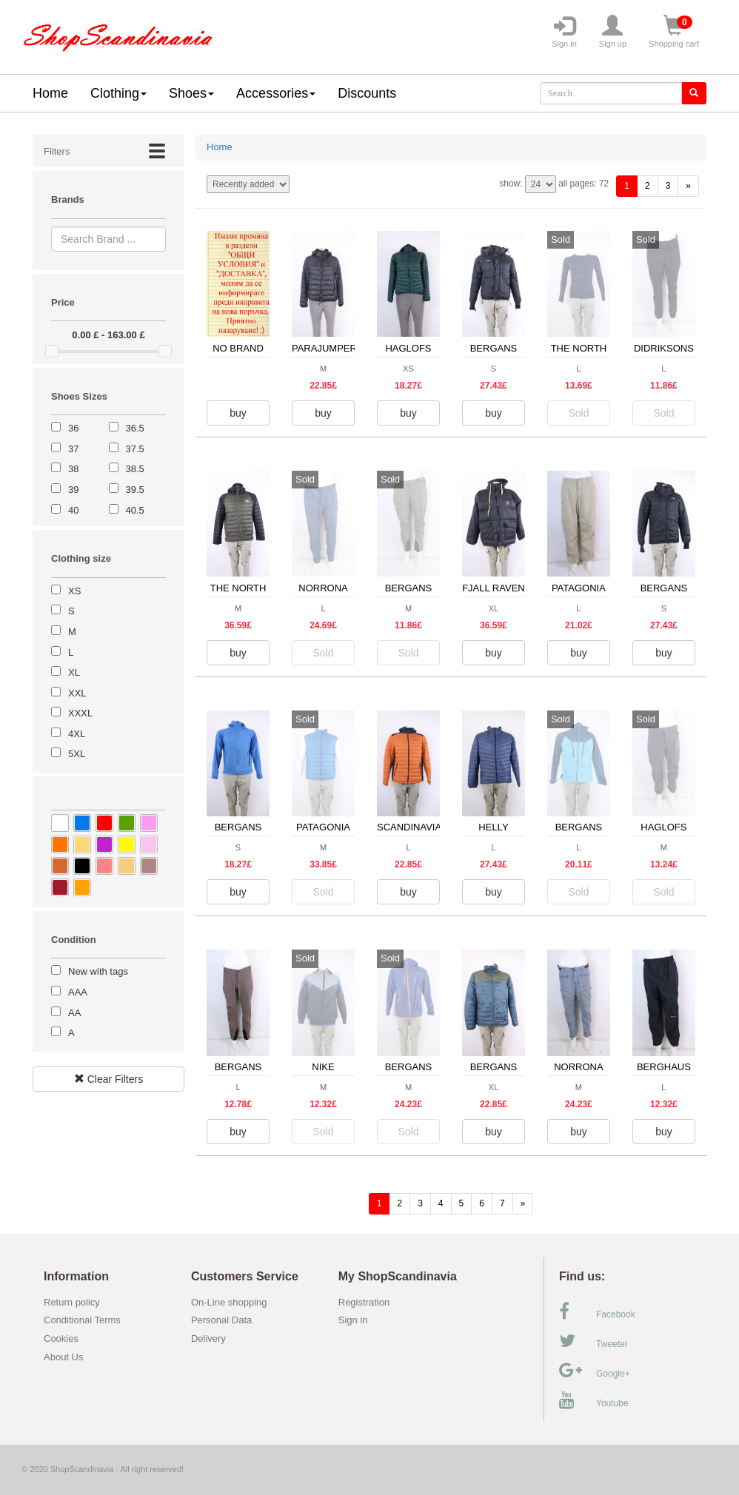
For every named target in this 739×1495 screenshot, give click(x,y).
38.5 (135, 468)
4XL (76, 733)
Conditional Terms (82, 1320)
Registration (363, 1302)
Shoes (191, 93)
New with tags (98, 971)
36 (73, 428)
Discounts (367, 93)
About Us (63, 1357)
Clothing (118, 93)
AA (74, 1012)
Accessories (275, 93)
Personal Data (221, 1320)
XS (74, 591)
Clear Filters (108, 1079)
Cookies (61, 1338)
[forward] (688, 186)
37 (73, 448)
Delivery (208, 1338)
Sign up (612, 32)
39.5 (135, 489)
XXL (77, 693)
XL (74, 672)
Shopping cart (674, 32)
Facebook (597, 1311)
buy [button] (238, 413)
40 (73, 510)
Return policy (72, 1302)
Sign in (564, 32)
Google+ (594, 1371)
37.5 (135, 448)
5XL (76, 753)
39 (73, 489)
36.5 (135, 428)
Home (50, 93)
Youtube (594, 1400)
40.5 (135, 510)
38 (73, 468)
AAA (77, 992)
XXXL (80, 713)
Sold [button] (578, 413)
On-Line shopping (233, 1302)
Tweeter (593, 1341)
